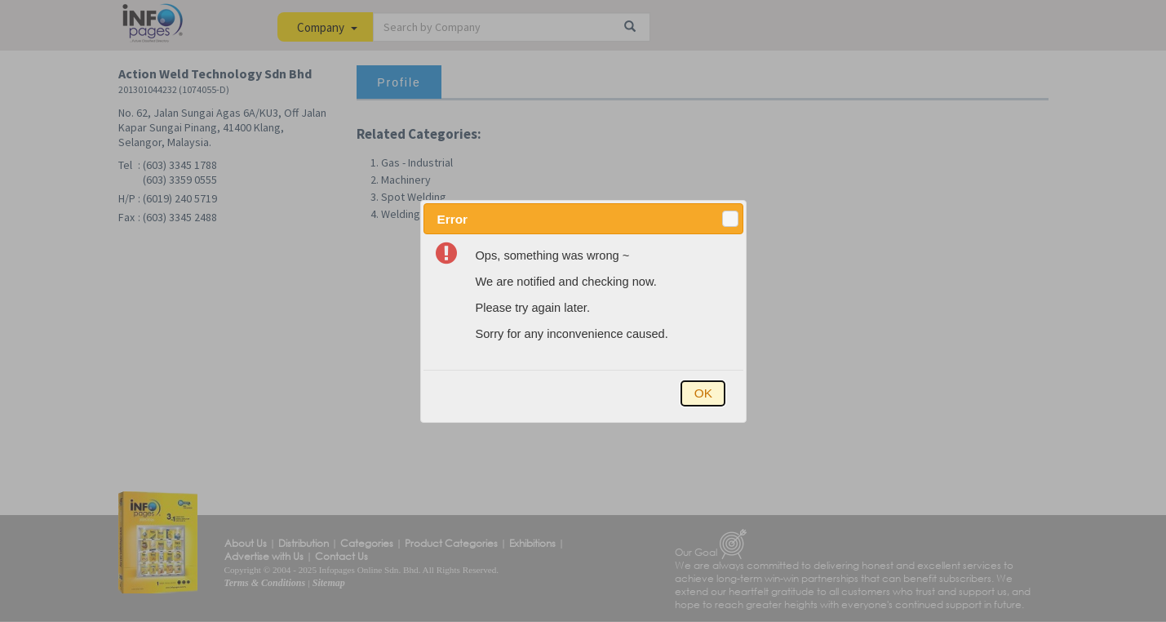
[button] (730, 219)
